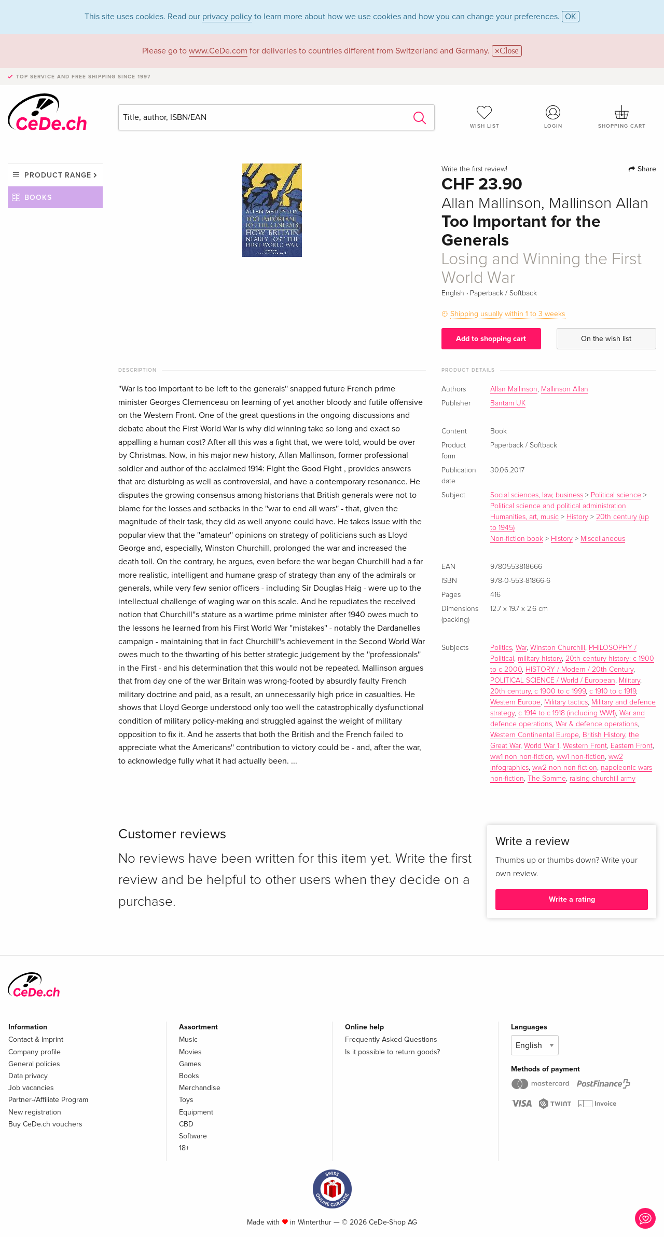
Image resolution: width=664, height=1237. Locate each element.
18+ (184, 1148)
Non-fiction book (516, 538)
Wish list (484, 116)
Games (190, 1063)
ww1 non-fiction (581, 756)
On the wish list (606, 338)
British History (604, 735)
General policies (34, 1063)
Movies (190, 1052)
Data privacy (28, 1075)
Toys (186, 1099)
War (521, 647)
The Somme (547, 778)
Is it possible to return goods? (392, 1052)
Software (193, 1136)
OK (570, 16)
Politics (501, 647)
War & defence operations (597, 724)
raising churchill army (602, 778)
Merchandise (199, 1087)
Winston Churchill (557, 647)
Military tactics (566, 702)
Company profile (34, 1052)
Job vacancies (31, 1087)
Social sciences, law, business (536, 495)
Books (38, 197)
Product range (57, 175)
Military (629, 680)
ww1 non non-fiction (521, 756)
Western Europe (515, 702)
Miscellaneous (602, 538)
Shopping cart (622, 116)
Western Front (585, 746)
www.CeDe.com (218, 51)
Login (553, 116)
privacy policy (227, 16)
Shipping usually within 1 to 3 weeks (507, 313)
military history (540, 658)
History (577, 517)
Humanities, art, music (524, 517)
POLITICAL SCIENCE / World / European (552, 680)
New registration (34, 1112)
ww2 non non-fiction (564, 767)
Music (188, 1039)
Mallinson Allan (564, 389)
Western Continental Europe (534, 735)
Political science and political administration (558, 506)
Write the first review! (474, 169)
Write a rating (572, 899)
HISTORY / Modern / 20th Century (579, 669)
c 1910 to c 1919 (612, 691)
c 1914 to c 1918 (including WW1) (567, 713)
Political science (616, 495)
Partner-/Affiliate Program (48, 1099)
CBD (186, 1124)
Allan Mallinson (513, 389)
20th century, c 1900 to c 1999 (538, 691)
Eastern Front (632, 746)
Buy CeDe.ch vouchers (45, 1124)
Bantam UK (507, 403)
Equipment (196, 1112)
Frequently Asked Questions (391, 1039)
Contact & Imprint (35, 1039)
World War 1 (541, 746)
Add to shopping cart (491, 338)
